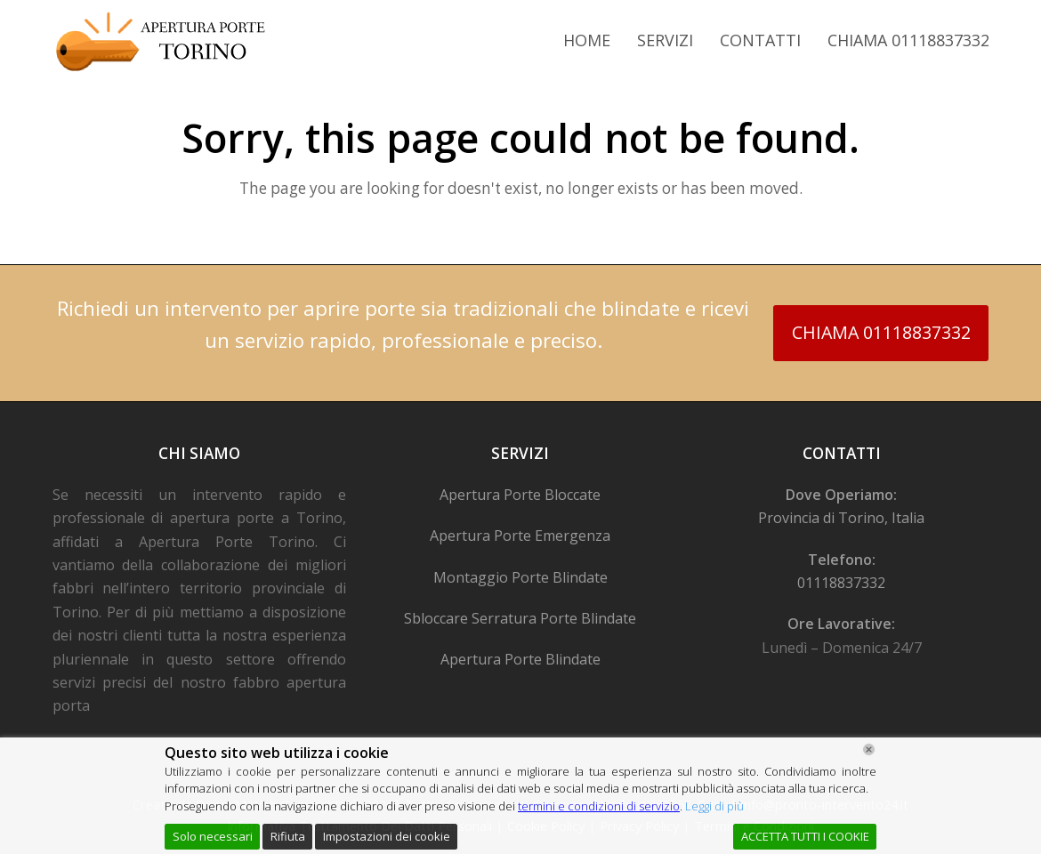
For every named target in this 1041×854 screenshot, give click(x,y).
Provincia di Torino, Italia (841, 518)
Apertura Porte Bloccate (520, 494)
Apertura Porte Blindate (520, 659)
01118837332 (841, 582)
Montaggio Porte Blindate (520, 577)
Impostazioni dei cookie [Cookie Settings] (386, 836)
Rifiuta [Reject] (287, 836)
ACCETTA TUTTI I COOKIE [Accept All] (805, 836)
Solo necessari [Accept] (213, 836)
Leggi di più (714, 806)
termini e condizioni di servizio (599, 806)
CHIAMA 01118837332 (881, 332)
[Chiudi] (868, 749)
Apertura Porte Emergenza (520, 535)
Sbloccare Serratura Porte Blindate (520, 618)
